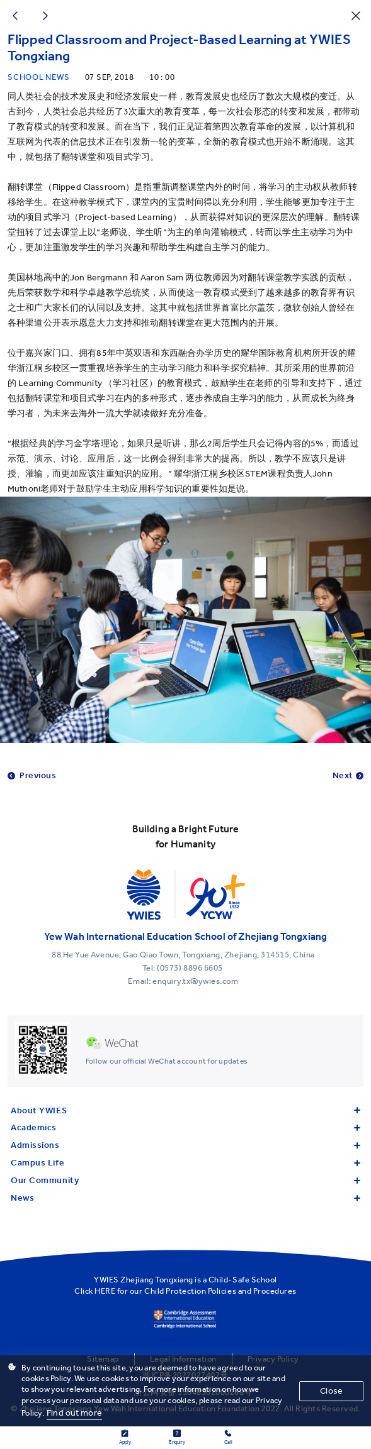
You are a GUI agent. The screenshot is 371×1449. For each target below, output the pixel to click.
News (185, 1198)
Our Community (185, 1180)
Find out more (74, 1413)
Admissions (185, 1145)
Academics (185, 1127)
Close (331, 1391)
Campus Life (185, 1162)
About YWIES (185, 1110)
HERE (104, 1291)
